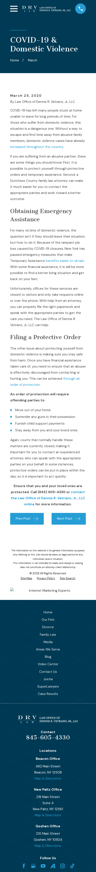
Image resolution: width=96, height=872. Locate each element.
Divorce (48, 627)
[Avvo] (52, 866)
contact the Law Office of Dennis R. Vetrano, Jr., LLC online (48, 498)
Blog (48, 657)
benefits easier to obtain (65, 261)
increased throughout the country (36, 147)
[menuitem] (26, 578)
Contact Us (48, 672)
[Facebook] (23, 866)
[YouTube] (43, 866)
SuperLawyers (48, 686)
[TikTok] (72, 866)
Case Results (48, 694)
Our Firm (48, 619)
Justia (48, 679)
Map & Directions (48, 778)
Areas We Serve (48, 649)
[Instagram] (62, 866)
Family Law (48, 634)
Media (48, 642)
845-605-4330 (48, 737)
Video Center (48, 664)
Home (48, 612)
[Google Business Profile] (33, 866)
